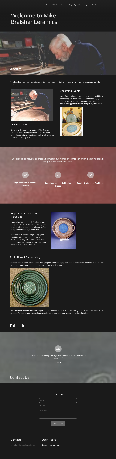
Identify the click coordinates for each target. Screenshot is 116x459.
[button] (58, 349)
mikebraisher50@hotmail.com (23, 445)
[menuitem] (48, 4)
